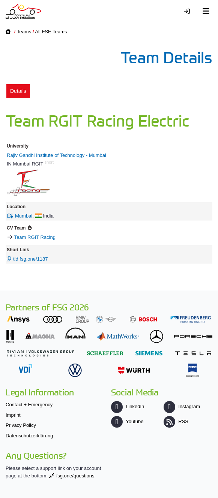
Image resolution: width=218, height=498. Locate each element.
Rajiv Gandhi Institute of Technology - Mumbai (56, 155)
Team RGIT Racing (35, 237)
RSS (176, 421)
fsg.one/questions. (76, 476)
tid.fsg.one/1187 (30, 259)
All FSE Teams (51, 31)
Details (18, 91)
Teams (24, 31)
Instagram (182, 406)
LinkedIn (127, 406)
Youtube (127, 421)
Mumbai (23, 216)
